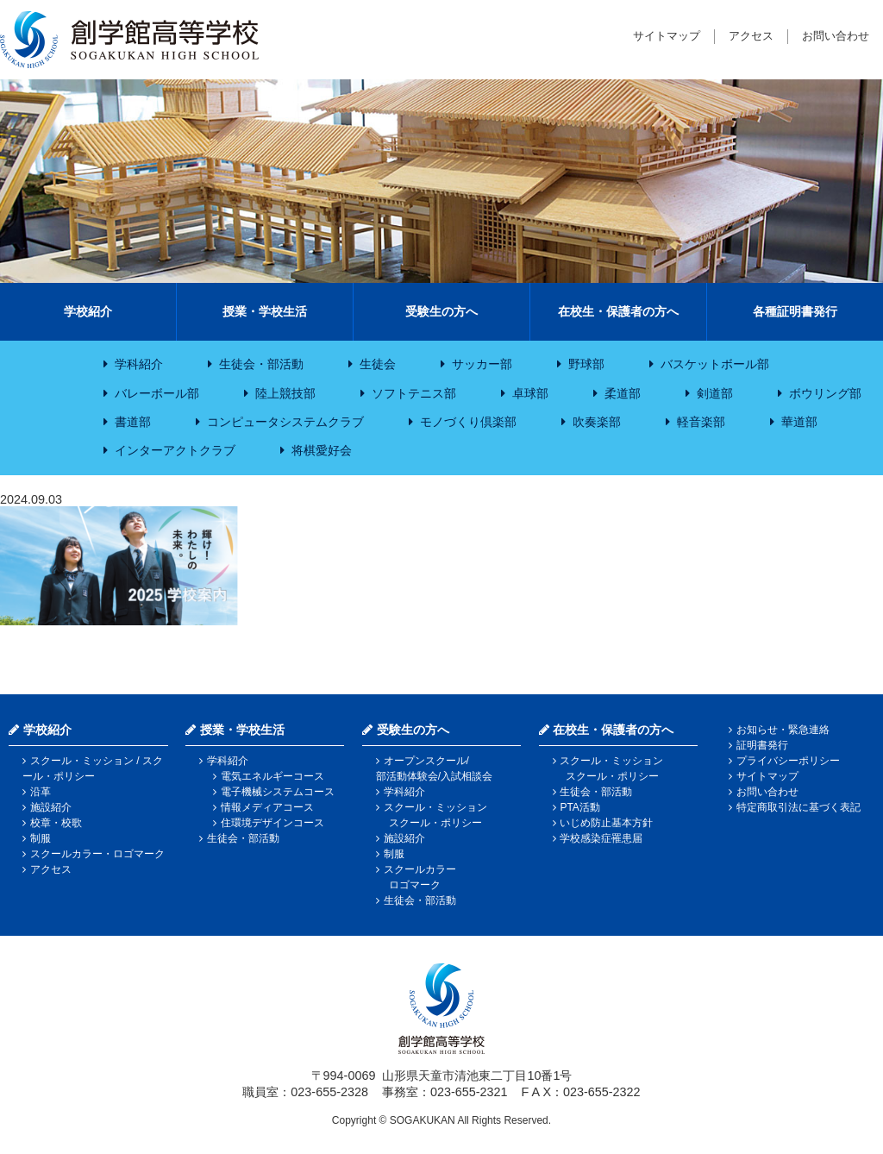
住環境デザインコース (272, 823)
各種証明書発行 (795, 311)
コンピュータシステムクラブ (285, 422)
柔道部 (622, 393)
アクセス (751, 35)
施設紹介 (51, 807)
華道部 (799, 422)
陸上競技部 (285, 393)
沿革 (40, 792)
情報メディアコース (267, 807)
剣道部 (715, 393)
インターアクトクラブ (175, 450)
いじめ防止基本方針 (606, 823)
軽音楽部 (701, 422)
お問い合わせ (835, 35)
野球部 (586, 364)
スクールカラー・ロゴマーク (97, 854)
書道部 (133, 422)
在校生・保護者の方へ (618, 311)
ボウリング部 (825, 393)
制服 (40, 838)
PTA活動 (579, 807)
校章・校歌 (56, 823)
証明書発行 (762, 745)
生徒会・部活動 (261, 364)
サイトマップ (666, 35)
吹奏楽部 (597, 422)
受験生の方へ (441, 311)
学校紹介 (88, 311)
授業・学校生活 (264, 311)
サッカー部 (482, 364)
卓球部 (530, 393)
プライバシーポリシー (788, 761)
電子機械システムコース (278, 792)
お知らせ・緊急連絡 (783, 730)
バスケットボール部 (715, 364)
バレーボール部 (157, 393)
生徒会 (378, 364)
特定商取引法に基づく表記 (798, 807)
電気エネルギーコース (272, 776)
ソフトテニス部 (414, 393)
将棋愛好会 (321, 450)
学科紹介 (139, 364)
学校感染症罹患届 (601, 838)
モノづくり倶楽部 (468, 422)
